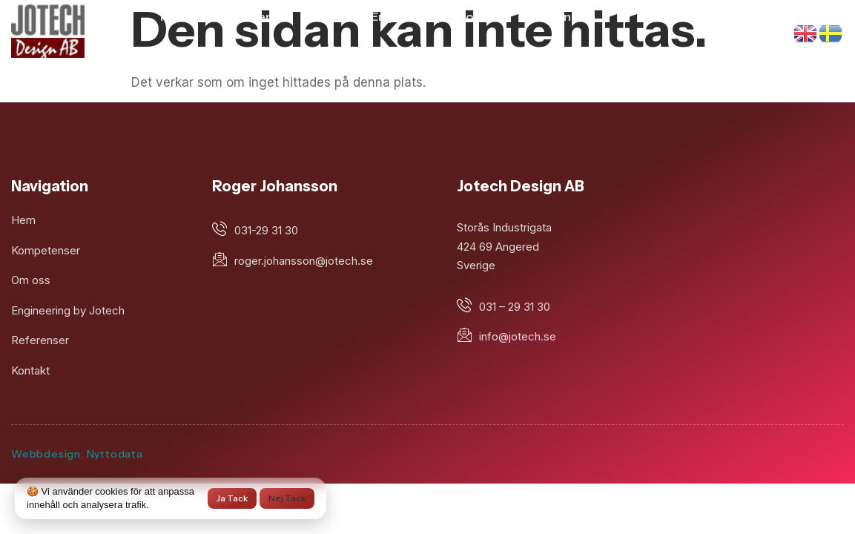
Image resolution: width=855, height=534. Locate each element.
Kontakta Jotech (375, 49)
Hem (174, 16)
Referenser (556, 16)
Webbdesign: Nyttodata (77, 454)
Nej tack (287, 498)
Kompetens (245, 16)
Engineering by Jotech (436, 16)
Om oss (325, 16)
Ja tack (232, 498)
